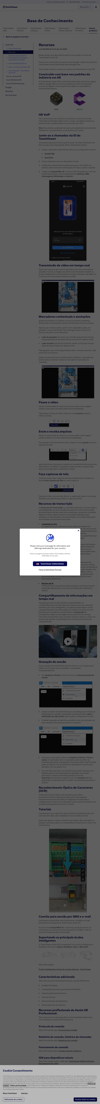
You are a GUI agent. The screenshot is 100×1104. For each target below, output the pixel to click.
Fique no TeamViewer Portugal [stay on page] (50, 570)
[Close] (78, 531)
